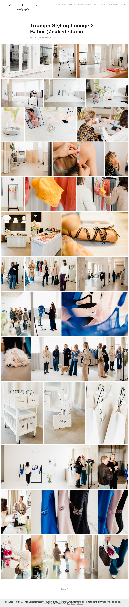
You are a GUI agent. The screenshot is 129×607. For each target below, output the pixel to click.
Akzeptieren (71, 604)
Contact (103, 4)
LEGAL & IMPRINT (114, 4)
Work (58, 4)
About (96, 4)
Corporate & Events (85, 4)
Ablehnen (80, 604)
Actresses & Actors (69, 4)
